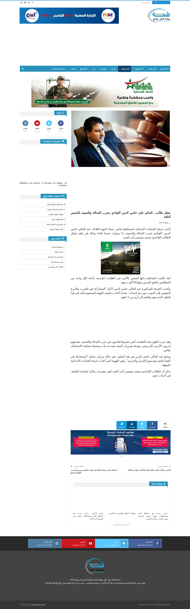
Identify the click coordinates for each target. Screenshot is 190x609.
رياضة (114, 69)
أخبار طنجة (152, 69)
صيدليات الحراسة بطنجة (56, 209)
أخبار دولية (83, 69)
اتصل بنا (146, 3)
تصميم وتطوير (40, 604)
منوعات (73, 69)
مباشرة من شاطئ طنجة (56, 224)
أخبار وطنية (125, 69)
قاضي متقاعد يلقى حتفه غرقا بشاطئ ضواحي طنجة (149, 470)
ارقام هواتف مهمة (58, 219)
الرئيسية (164, 69)
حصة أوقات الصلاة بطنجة (56, 204)
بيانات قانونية (58, 252)
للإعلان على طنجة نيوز (55, 267)
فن (94, 69)
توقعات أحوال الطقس (56, 214)
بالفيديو (103, 69)
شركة (28, 604)
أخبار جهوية (139, 69)
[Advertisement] (95, 43)
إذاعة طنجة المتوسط (56, 229)
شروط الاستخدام (57, 247)
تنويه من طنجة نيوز (57, 262)
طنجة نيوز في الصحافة (55, 257)
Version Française (58, 69)
